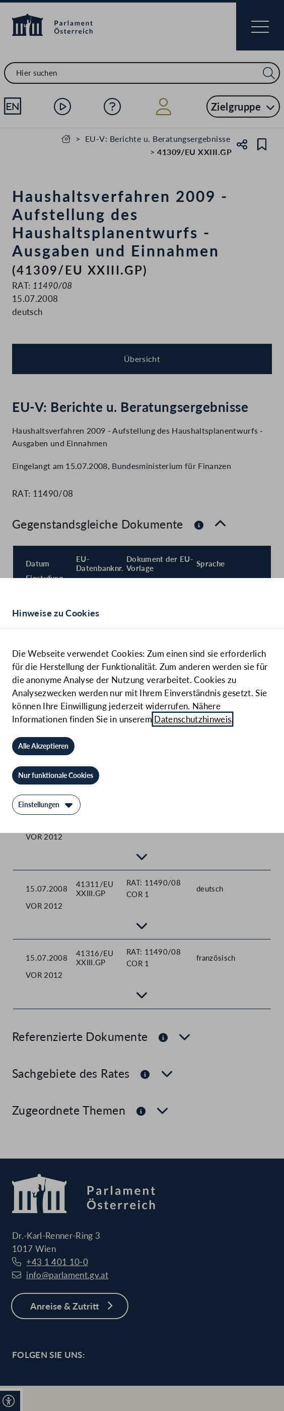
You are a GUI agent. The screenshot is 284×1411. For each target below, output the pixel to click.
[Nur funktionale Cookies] (55, 775)
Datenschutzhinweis (192, 719)
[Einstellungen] (46, 805)
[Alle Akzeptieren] (43, 746)
